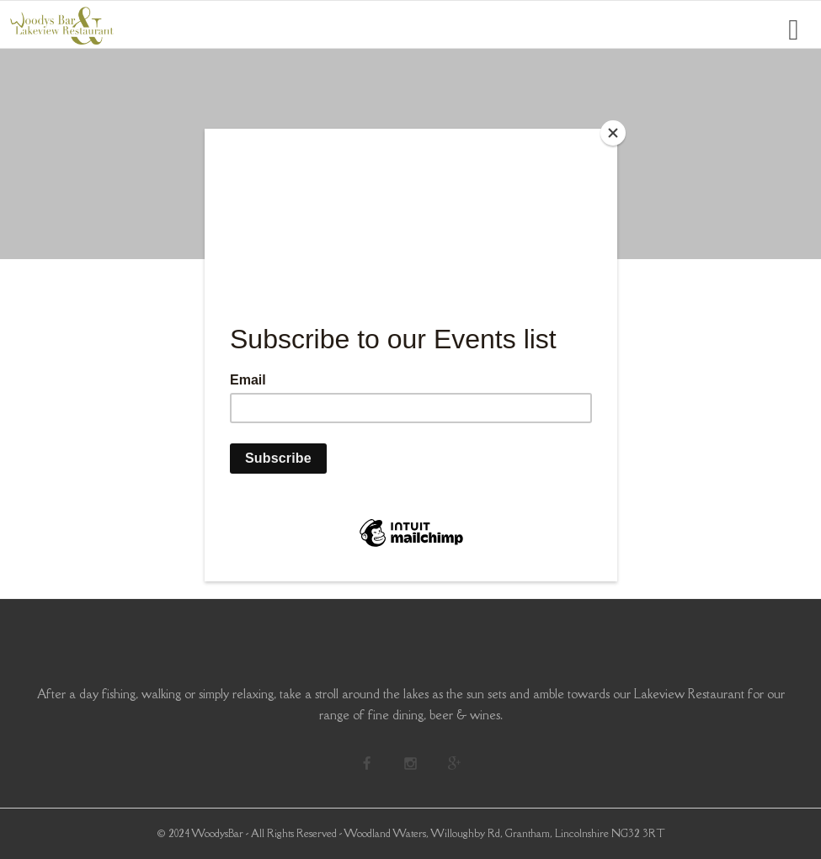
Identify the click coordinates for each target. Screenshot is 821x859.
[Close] (613, 133)
